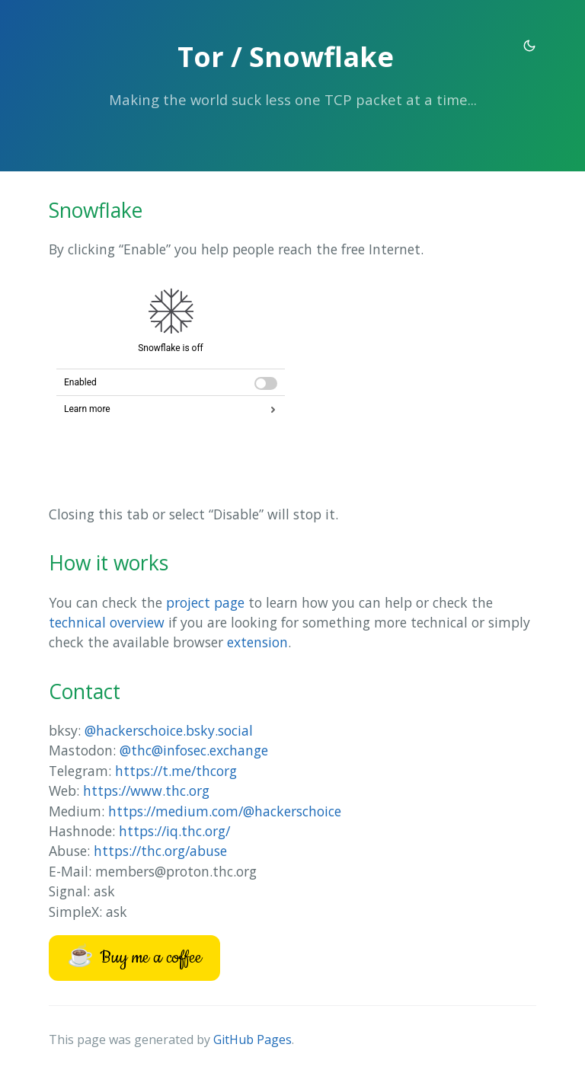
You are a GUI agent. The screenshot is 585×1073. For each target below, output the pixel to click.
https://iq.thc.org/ (174, 831)
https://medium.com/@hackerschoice (224, 811)
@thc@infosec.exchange (194, 750)
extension (257, 642)
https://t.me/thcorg (176, 771)
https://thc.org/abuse (160, 850)
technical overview (107, 622)
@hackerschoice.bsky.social (169, 730)
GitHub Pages (252, 1039)
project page (205, 602)
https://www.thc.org (146, 790)
